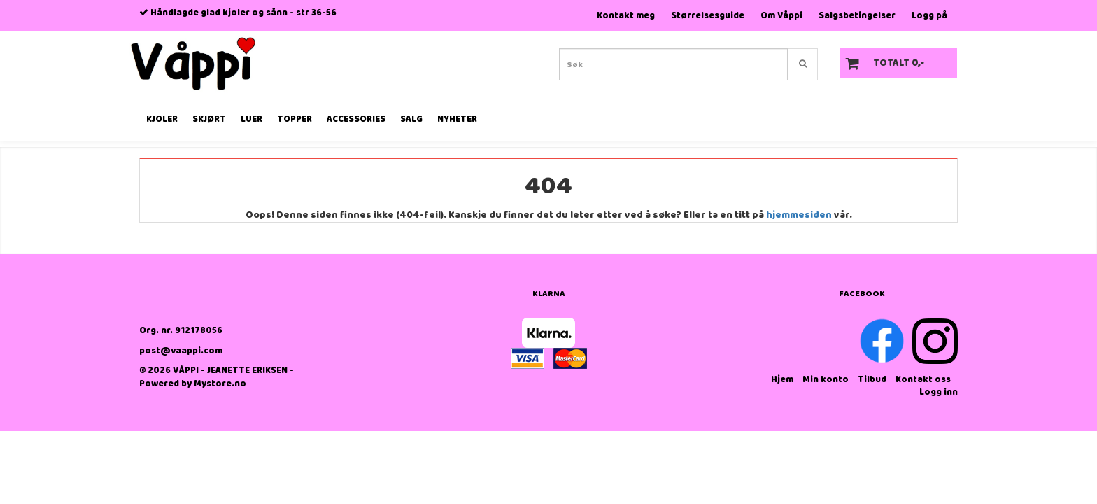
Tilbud (872, 380)
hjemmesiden (799, 214)
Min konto (825, 380)
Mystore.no (220, 384)
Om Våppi (781, 16)
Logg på (929, 16)
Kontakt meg (626, 16)
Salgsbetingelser (857, 16)
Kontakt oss (923, 380)
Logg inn (938, 392)
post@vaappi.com (180, 351)
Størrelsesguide (707, 16)
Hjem (782, 380)
